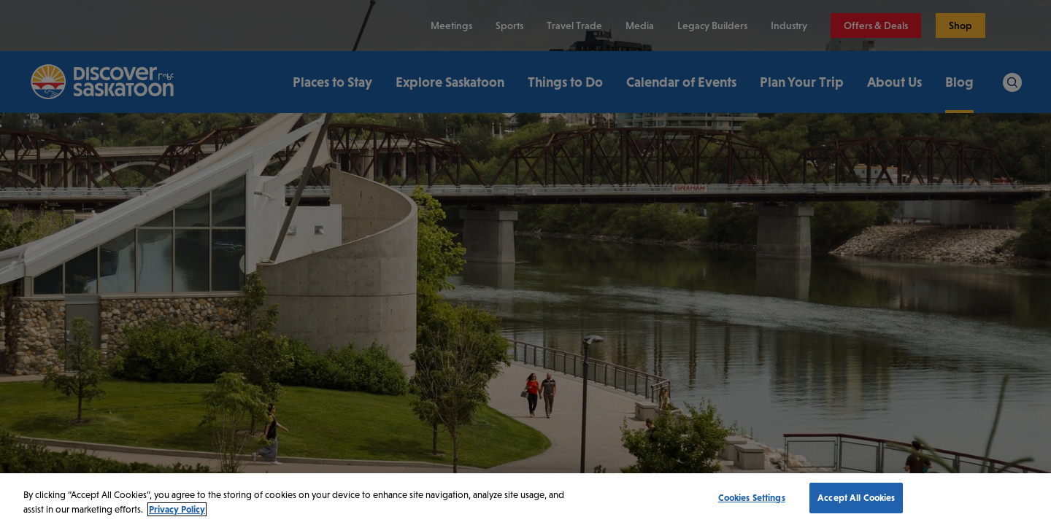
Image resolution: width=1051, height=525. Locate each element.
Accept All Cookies (856, 497)
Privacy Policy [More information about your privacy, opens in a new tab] (177, 509)
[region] (525, 499)
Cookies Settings (751, 497)
